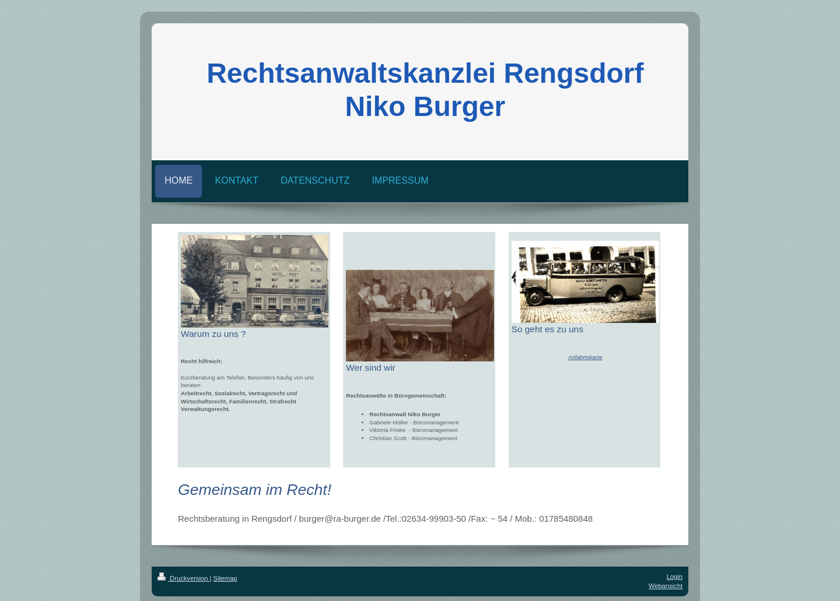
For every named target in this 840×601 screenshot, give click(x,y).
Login (674, 576)
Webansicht (665, 585)
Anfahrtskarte (585, 357)
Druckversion (184, 578)
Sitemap (225, 578)
